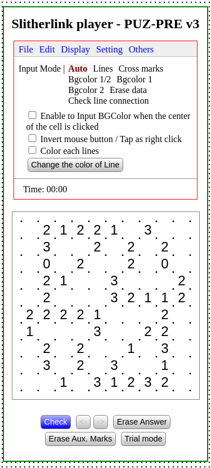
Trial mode (143, 438)
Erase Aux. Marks (80, 438)
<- (83, 421)
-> (100, 421)
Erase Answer (142, 421)
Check (56, 421)
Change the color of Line (75, 164)
